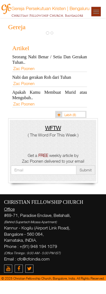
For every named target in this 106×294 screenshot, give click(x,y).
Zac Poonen (24, 68)
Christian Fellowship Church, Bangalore (47, 15)
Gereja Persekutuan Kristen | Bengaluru (50, 8)
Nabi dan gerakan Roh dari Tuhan (41, 77)
